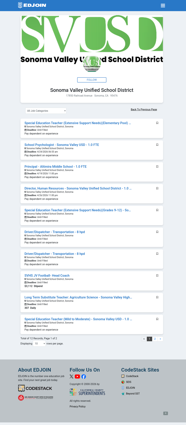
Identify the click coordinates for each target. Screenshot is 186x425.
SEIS (126, 382)
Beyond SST (130, 393)
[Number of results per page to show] (39, 343)
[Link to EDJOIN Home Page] (32, 5)
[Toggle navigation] (163, 5)
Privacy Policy (78, 406)
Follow (92, 79)
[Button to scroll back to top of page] (165, 413)
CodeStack (129, 376)
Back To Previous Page (144, 109)
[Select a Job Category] (45, 111)
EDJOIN (128, 387)
